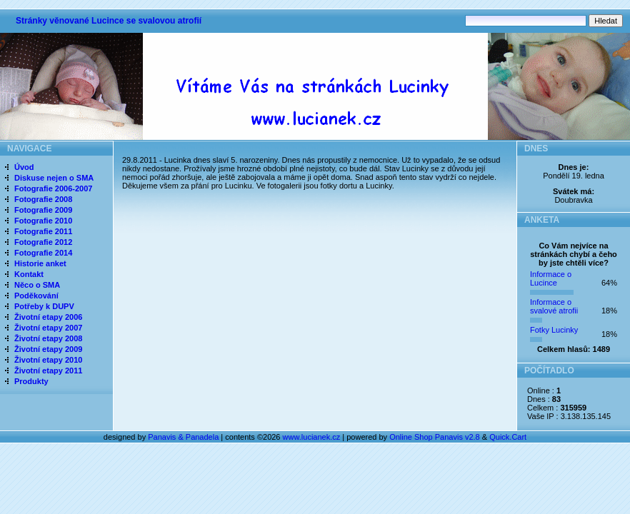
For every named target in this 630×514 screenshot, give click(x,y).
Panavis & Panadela (184, 437)
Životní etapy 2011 (48, 370)
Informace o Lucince (550, 278)
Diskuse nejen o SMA (54, 177)
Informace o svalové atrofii (554, 306)
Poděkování (36, 295)
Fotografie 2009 (43, 210)
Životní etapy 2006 (48, 317)
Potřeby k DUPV (44, 306)
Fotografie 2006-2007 (53, 188)
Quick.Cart (507, 437)
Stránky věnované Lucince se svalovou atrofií (108, 21)
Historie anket (40, 263)
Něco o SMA (37, 285)
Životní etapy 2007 (48, 327)
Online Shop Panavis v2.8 (434, 437)
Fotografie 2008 (43, 199)
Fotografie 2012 (43, 242)
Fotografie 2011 (43, 231)
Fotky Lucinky (554, 330)
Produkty (31, 381)
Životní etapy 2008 (48, 338)
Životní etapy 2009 (48, 349)
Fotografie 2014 (43, 252)
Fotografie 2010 (43, 220)
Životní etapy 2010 (48, 360)
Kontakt (29, 274)
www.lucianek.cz (312, 437)
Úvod (24, 167)
